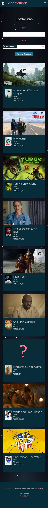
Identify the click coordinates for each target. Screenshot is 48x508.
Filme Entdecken (24, 54)
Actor (24, 40)
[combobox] (24, 34)
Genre (24, 28)
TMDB (40, 489)
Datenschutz (24, 493)
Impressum (24, 496)
